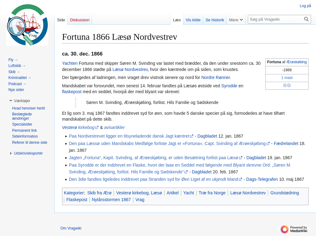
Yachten (69, 63)
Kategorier (74, 192)
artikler (118, 127)
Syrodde (229, 85)
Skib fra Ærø (99, 192)
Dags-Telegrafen (262, 179)
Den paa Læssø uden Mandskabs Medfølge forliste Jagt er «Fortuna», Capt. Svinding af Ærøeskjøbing (167, 143)
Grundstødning (284, 192)
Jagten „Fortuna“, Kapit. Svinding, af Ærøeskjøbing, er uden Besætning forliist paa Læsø (153, 157)
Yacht (188, 192)
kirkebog (86, 127)
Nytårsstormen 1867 (111, 199)
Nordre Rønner (215, 77)
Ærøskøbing (296, 62)
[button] (22, 101)
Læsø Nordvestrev (130, 69)
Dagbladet (207, 136)
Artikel (173, 192)
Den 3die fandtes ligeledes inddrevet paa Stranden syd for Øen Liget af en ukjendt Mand (153, 179)
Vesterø (69, 127)
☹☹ (287, 85)
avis (108, 127)
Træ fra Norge (212, 192)
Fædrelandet (286, 143)
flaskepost (71, 91)
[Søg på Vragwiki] (279, 19)
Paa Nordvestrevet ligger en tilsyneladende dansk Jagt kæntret (129, 136)
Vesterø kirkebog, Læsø (139, 192)
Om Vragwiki (70, 228)
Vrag (139, 199)
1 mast (287, 78)
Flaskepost (76, 199)
